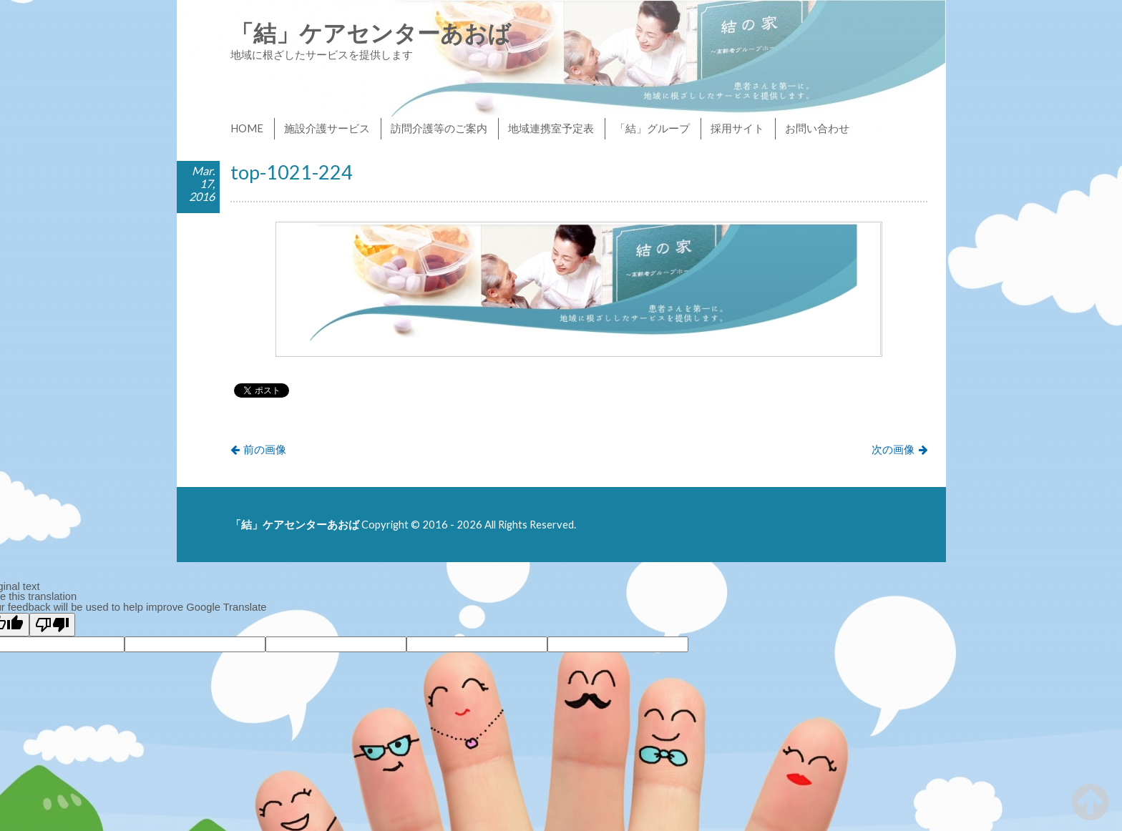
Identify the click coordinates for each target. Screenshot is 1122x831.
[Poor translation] (52, 624)
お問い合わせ (817, 128)
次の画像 (893, 449)
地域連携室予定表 (551, 128)
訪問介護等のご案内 (439, 128)
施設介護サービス (327, 128)
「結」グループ (652, 128)
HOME (246, 128)
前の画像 (264, 449)
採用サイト (737, 128)
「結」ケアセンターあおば (370, 32)
